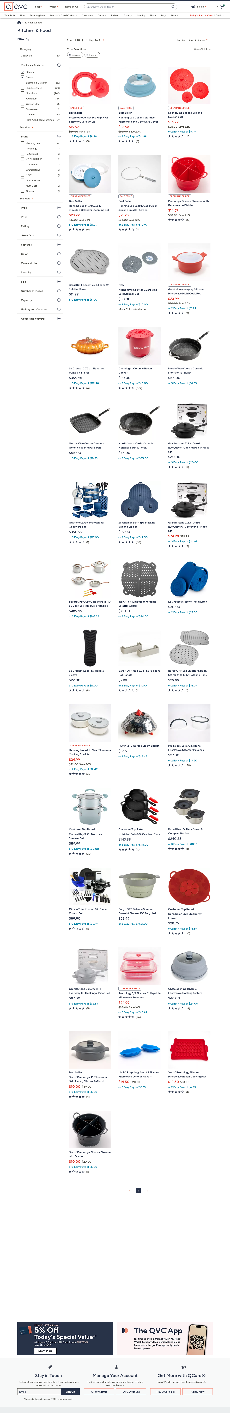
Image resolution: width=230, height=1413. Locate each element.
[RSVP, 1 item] (40, 175)
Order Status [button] (99, 1391)
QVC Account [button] (131, 1391)
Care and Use (29, 263)
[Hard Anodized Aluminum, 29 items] (40, 120)
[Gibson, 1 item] (40, 191)
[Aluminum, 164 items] (40, 98)
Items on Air (71, 6)
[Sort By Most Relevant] (200, 40)
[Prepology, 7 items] (40, 148)
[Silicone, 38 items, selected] (40, 72)
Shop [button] (38, 6)
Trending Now (37, 15)
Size (23, 281)
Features (26, 244)
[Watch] (53, 6)
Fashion (115, 15)
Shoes (153, 15)
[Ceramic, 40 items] (40, 114)
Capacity (26, 300)
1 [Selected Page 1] (138, 1190)
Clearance (87, 15)
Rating (25, 226)
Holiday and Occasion (34, 309)
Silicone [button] (76, 54)
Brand (24, 136)
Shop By (26, 272)
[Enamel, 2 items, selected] (40, 77)
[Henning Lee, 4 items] (40, 143)
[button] (194, 6)
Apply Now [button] (197, 1391)
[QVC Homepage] (19, 23)
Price (24, 217)
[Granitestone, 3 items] (40, 170)
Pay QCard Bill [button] (165, 1391)
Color (24, 254)
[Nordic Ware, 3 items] (40, 180)
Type (24, 207)
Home (174, 15)
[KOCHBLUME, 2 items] (40, 159)
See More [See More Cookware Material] (25, 127)
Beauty (128, 15)
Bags (163, 15)
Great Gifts (28, 235)
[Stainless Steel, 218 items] (40, 88)
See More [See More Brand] (25, 198)
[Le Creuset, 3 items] (40, 154)
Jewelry (140, 15)
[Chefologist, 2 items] (40, 164)
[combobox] (127, 7)
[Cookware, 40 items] (40, 55)
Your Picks (9, 15)
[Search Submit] (173, 7)
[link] (86, 40)
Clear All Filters (202, 48)
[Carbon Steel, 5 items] (40, 104)
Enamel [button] (93, 54)
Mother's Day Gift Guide (63, 15)
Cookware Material (32, 65)
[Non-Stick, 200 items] (40, 93)
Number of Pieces (32, 291)
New (22, 15)
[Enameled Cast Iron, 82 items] (40, 82)
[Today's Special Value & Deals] (207, 15)
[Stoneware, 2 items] (40, 109)
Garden (102, 15)
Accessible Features (33, 318)
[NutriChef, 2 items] (40, 185)
